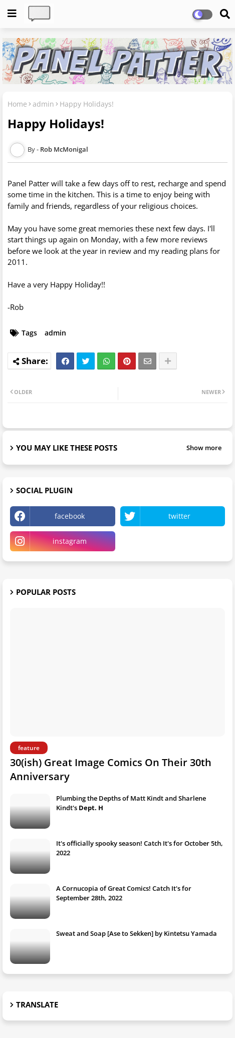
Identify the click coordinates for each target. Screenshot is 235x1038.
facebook (70, 516)
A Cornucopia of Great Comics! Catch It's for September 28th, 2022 (123, 893)
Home (17, 104)
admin (43, 104)
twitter (179, 516)
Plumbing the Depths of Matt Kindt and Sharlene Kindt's (131, 803)
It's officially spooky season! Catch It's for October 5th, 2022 (139, 848)
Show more (203, 447)
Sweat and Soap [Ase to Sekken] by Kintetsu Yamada (136, 933)
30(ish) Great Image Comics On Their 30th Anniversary (110, 769)
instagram (70, 541)
